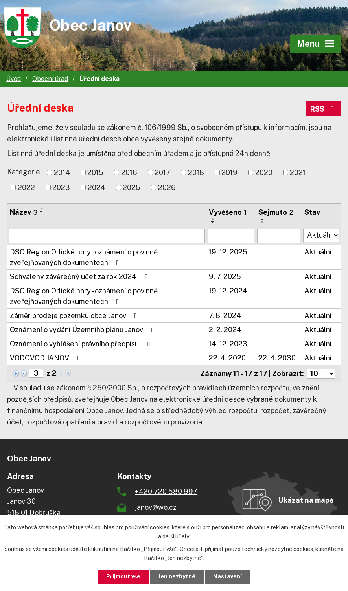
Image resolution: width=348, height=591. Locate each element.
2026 (167, 187)
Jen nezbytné (176, 576)
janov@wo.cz (156, 507)
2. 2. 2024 (225, 330)
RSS (323, 109)
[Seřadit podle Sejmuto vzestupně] (262, 219)
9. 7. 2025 (225, 277)
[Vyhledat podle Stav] (321, 235)
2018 (196, 172)
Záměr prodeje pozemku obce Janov (75, 315)
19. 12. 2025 (228, 252)
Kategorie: (24, 172)
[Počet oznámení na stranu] (321, 374)
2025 (131, 187)
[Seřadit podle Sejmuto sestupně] (262, 222)
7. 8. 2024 (225, 315)
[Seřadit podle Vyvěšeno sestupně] (213, 222)
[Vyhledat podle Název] (107, 236)
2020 (264, 172)
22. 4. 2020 (227, 358)
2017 (162, 172)
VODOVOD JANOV (46, 358)
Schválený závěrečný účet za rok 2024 (80, 277)
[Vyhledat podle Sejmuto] (278, 236)
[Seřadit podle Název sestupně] (41, 211)
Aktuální (317, 252)
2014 (62, 172)
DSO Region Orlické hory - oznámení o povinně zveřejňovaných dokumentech (84, 257)
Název (23, 212)
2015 (95, 172)
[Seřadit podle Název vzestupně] (41, 208)
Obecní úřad (50, 78)
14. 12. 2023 (228, 344)
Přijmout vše (123, 576)
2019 (229, 172)
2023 (61, 187)
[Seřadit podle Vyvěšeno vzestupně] (213, 219)
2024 (96, 187)
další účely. (176, 536)
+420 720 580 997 (166, 491)
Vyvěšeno (228, 212)
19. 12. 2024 (228, 291)
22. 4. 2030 (277, 358)
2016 (129, 172)
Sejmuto (275, 212)
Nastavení (227, 576)
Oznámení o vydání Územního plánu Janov (83, 330)
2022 (26, 187)
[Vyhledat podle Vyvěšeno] (231, 236)
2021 (298, 172)
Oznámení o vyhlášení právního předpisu (81, 344)
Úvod (13, 78)
